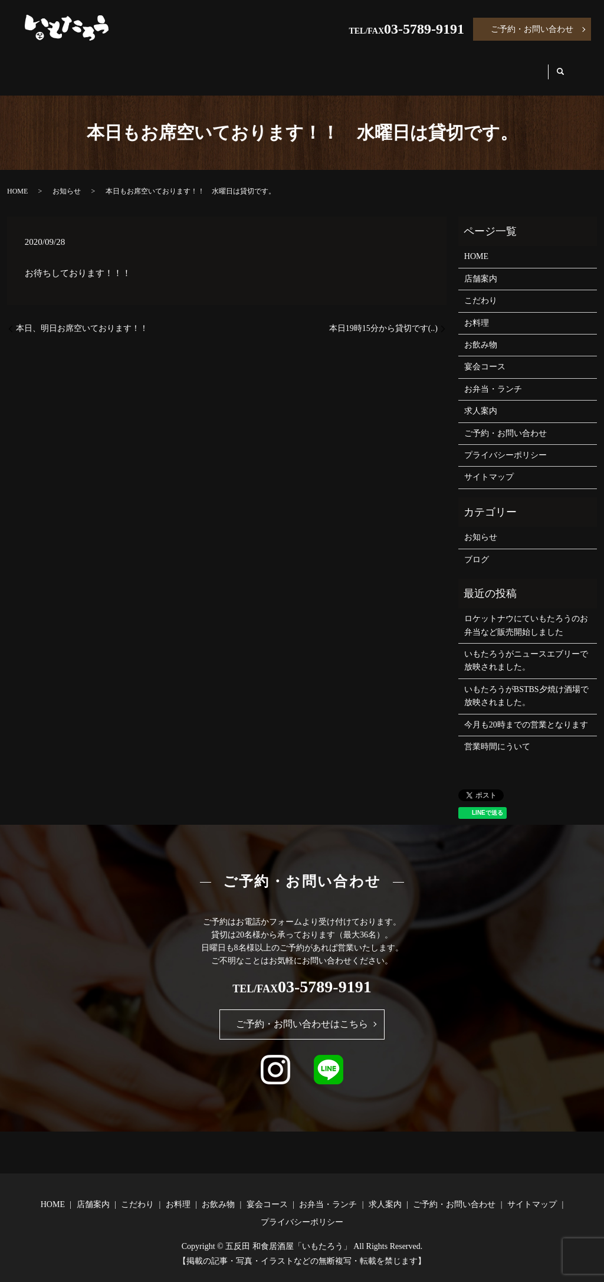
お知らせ (66, 180)
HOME (52, 65)
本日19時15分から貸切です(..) (383, 317)
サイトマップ (489, 465)
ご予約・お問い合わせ (532, 29)
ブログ (476, 548)
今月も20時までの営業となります (526, 713)
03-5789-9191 (424, 29)
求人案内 (520, 65)
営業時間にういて (497, 735)
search (570, 66)
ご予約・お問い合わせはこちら (302, 1013)
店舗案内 (110, 65)
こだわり (174, 65)
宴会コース (361, 65)
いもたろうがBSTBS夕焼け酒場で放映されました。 (526, 685)
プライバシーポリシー (505, 444)
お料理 (233, 65)
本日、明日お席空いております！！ (82, 317)
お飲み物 (292, 65)
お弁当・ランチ (443, 65)
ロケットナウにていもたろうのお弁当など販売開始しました (526, 614)
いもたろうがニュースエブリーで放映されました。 (526, 649)
